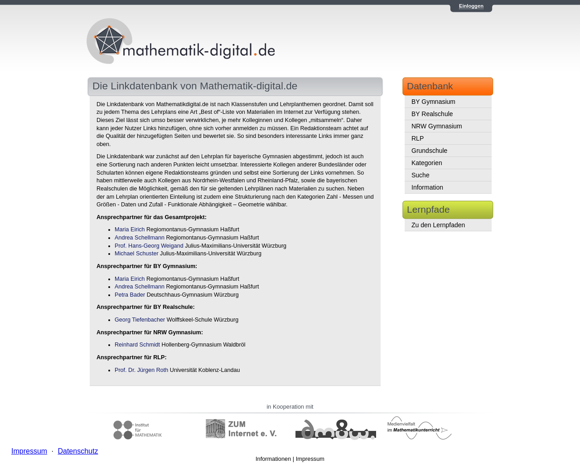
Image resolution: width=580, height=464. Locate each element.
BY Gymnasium (433, 101)
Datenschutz (78, 451)
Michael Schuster (137, 253)
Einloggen (471, 6)
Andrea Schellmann (139, 237)
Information (427, 187)
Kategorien (426, 162)
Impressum (310, 458)
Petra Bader (130, 295)
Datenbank (430, 86)
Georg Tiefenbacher (140, 320)
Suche (420, 175)
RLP (417, 138)
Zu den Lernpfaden (438, 225)
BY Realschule (432, 113)
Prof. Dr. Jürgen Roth (141, 370)
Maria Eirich (130, 229)
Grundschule (429, 150)
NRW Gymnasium (436, 126)
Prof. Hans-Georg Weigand (149, 246)
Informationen (273, 458)
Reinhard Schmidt (137, 345)
